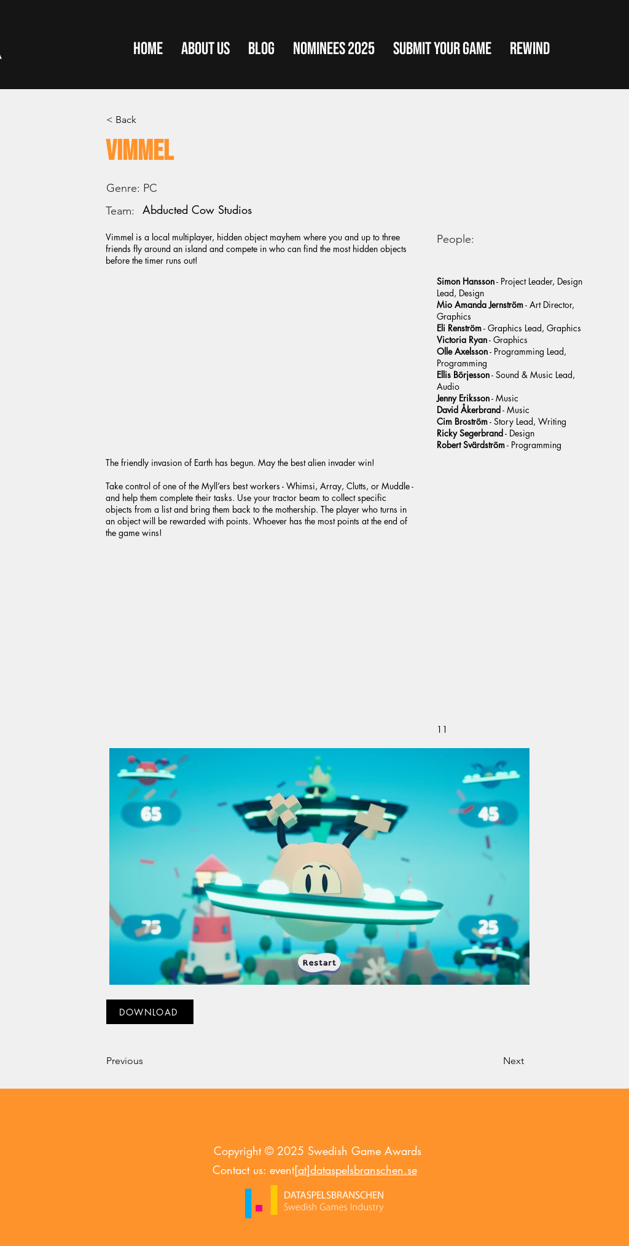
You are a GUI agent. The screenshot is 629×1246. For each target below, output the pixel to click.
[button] (442, 49)
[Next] (493, 1061)
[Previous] (146, 1061)
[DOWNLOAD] (149, 1012)
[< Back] (146, 120)
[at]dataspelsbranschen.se (355, 1169)
